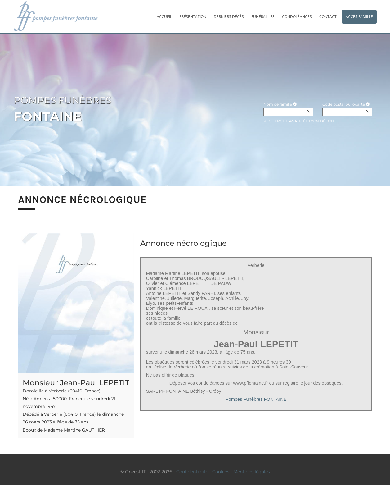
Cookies (220, 471)
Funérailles (263, 16)
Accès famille (359, 16)
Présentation (192, 16)
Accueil (164, 16)
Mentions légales (251, 471)
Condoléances (297, 16)
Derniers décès (229, 16)
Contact (328, 16)
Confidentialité (192, 471)
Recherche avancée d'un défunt (299, 121)
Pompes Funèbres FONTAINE (256, 399)
